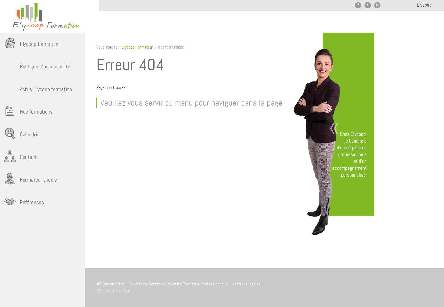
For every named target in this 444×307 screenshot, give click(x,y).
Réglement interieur (113, 291)
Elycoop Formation (137, 47)
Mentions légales (246, 284)
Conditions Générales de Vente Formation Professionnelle (178, 284)
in (377, 4)
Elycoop (424, 5)
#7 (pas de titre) (110, 284)
